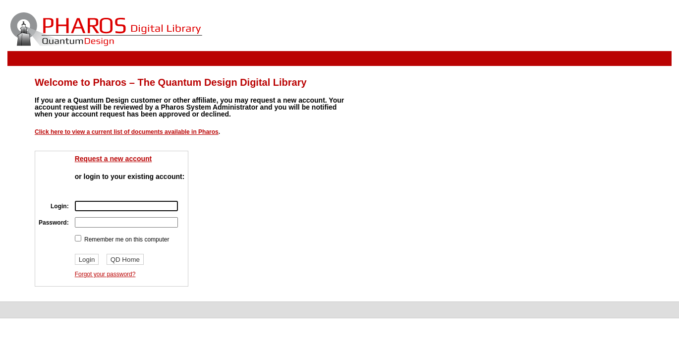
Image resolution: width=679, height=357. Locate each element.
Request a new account (113, 159)
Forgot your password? (105, 274)
